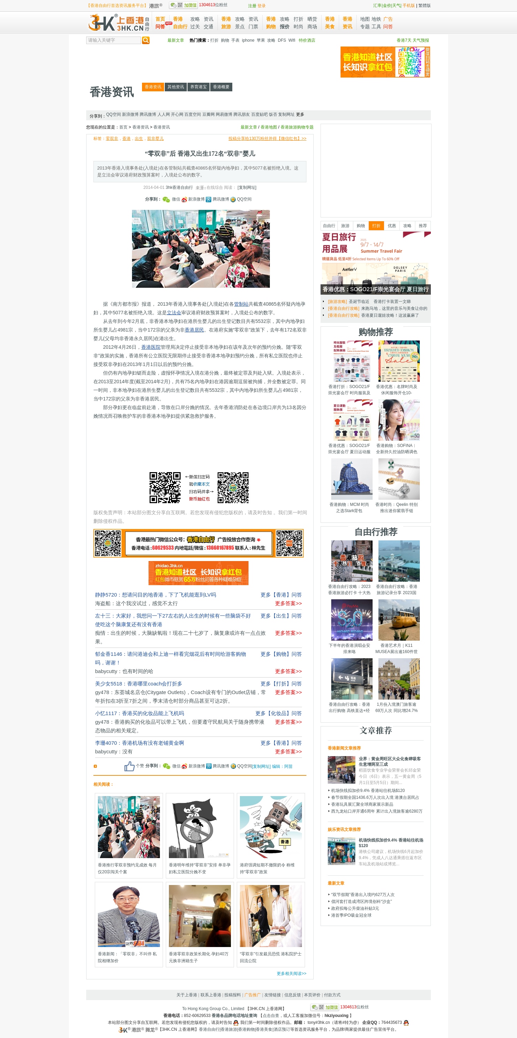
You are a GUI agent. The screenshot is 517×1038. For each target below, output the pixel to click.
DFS (282, 40)
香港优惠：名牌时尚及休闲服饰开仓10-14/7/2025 (396, 392)
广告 (388, 19)
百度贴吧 (259, 114)
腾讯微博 (148, 114)
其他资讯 (176, 86)
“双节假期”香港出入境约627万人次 (363, 894)
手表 (235, 40)
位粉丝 (198, 4)
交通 (208, 26)
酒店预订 (282, 1029)
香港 (126, 138)
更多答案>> (288, 603)
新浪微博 (130, 114)
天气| (397, 5)
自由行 (329, 225)
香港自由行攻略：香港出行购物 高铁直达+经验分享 (349, 710)
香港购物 (246, 1029)
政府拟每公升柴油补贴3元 (355, 908)
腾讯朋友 (241, 114)
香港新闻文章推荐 (344, 748)
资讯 (208, 19)
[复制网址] (246, 187)
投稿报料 (232, 995)
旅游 (345, 225)
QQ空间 (113, 114)
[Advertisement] (211, 62)
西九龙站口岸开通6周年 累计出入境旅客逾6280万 (377, 811)
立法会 (174, 312)
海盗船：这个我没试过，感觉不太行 (136, 603)
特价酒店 (307, 40)
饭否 (273, 114)
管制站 (241, 304)
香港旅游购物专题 (297, 127)
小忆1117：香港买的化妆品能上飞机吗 (139, 713)
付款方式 (332, 995)
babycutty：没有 (114, 751)
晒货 (312, 19)
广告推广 (252, 995)
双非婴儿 (155, 138)
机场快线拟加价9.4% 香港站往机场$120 (368, 790)
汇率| (378, 5)
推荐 (423, 225)
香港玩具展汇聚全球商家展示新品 (362, 804)
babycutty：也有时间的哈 (124, 671)
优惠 (392, 225)
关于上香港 (186, 995)
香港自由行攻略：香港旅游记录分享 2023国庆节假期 (396, 592)
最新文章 (176, 40)
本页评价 (312, 995)
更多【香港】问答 (281, 595)
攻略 (195, 19)
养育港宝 (198, 86)
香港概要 (221, 86)
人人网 (164, 114)
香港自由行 (209, 1029)
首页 (160, 19)
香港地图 (269, 127)
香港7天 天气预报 (413, 40)
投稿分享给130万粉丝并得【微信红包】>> (267, 138)
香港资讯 (112, 92)
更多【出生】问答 (281, 616)
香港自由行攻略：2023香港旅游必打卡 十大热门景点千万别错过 (349, 592)
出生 (139, 138)
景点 (240, 26)
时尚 (298, 26)
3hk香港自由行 (179, 187)
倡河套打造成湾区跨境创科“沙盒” (361, 901)
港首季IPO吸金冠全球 (351, 915)
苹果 (261, 40)
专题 (365, 26)
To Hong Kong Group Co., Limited (213, 1008)
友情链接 (272, 995)
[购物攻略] (337, 301)
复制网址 (286, 114)
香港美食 (264, 1029)
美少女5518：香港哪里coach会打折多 (138, 683)
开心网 (177, 114)
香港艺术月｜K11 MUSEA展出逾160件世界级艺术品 (396, 651)
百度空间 (192, 114)
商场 (312, 26)
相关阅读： (103, 784)
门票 (253, 26)
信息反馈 (292, 995)
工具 (376, 26)
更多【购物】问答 (281, 654)
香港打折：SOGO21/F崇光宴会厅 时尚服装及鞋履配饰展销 (349, 392)
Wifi (291, 40)
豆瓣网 (208, 114)
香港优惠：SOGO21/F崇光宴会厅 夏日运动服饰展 (349, 451)
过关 (195, 26)
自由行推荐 (375, 532)
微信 (172, 199)
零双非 (112, 138)
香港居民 (194, 330)
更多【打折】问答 (281, 683)
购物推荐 (375, 332)
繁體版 (424, 5)
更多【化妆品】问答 (278, 713)
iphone (248, 40)
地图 (365, 19)
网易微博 (224, 114)
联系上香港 (211, 995)
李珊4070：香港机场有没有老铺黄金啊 (139, 743)
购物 (225, 40)
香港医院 (151, 347)
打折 (298, 19)
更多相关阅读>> (291, 973)
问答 (160, 26)
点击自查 (271, 1015)
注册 (252, 5)
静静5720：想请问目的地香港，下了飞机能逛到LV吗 (155, 595)
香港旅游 (229, 1029)
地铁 (376, 19)
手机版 (409, 5)
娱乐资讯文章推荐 (344, 829)
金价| (387, 5)
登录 (261, 5)
